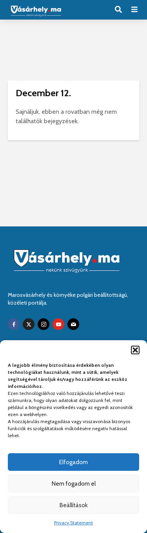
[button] (135, 350)
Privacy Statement (73, 523)
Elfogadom (73, 462)
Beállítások (74, 505)
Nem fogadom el (74, 483)
